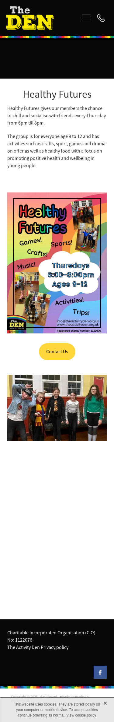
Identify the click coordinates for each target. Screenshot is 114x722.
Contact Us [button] (57, 352)
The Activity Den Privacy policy (37, 647)
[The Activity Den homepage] (42, 18)
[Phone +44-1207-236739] (101, 18)
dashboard (48, 696)
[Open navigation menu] (86, 18)
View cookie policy (81, 715)
